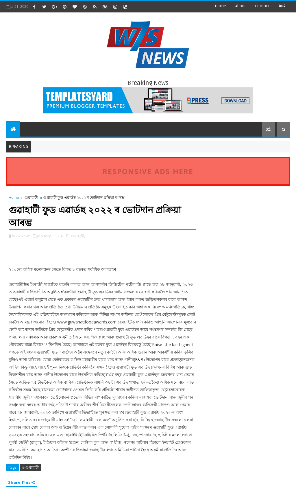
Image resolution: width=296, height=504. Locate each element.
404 (282, 5)
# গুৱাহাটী (30, 467)
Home (220, 5)
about (240, 5)
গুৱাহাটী (31, 197)
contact (262, 5)
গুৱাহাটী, (78, 235)
